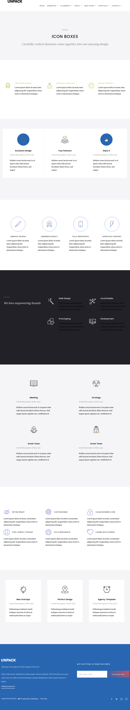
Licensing (43, 699)
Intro (42, 6)
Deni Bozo (13, 699)
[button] (51, 5)
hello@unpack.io (8, 686)
